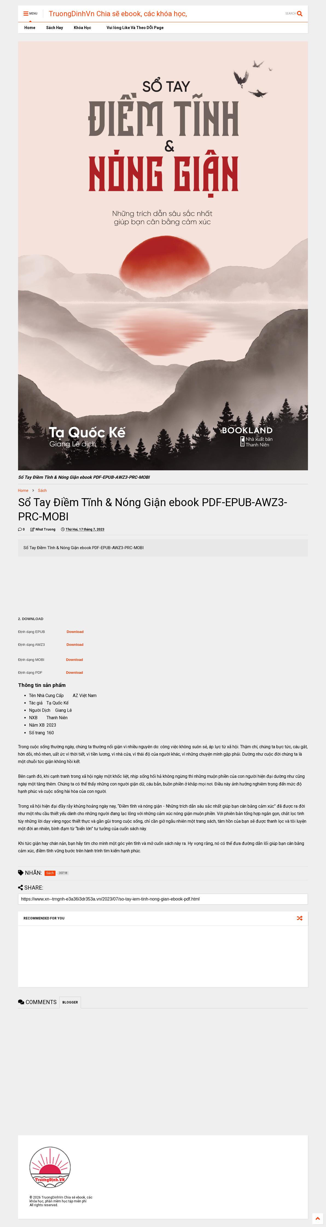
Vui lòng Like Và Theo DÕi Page (133, 27)
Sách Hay (54, 27)
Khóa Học (82, 27)
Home (29, 27)
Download (75, 632)
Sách (42, 490)
